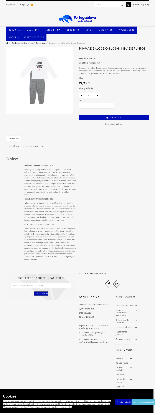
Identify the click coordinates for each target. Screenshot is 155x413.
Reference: (83, 58)
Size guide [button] (86, 88)
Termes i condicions (120, 368)
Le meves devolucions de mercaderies (121, 313)
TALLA (82, 100)
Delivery (119, 358)
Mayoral (36, 181)
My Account (11, 4)
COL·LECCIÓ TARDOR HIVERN (39, 199)
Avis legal (119, 374)
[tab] (114, 88)
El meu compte (125, 297)
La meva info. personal (121, 333)
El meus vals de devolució (122, 321)
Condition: (83, 62)
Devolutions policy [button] (113, 124)
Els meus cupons (122, 339)
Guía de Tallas (121, 362)
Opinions (14, 138)
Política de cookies (120, 380)
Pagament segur (119, 388)
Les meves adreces (123, 327)
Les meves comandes (124, 305)
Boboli (44, 181)
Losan (50, 181)
